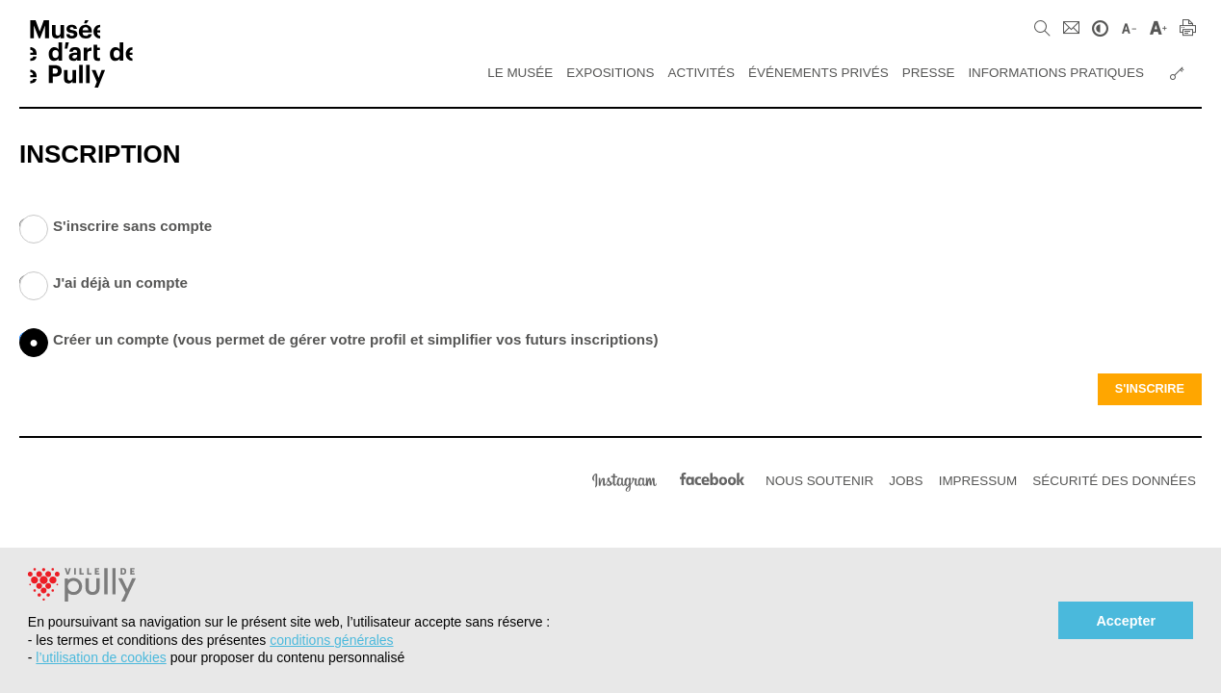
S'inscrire (1149, 388)
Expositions (610, 72)
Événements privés (818, 72)
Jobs (905, 481)
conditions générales (331, 640)
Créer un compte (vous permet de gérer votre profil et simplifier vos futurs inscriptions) (33, 342)
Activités (701, 72)
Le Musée (520, 72)
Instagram (624, 480)
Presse (928, 72)
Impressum (978, 481)
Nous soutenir (819, 481)
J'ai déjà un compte (33, 285)
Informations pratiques (1056, 72)
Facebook (712, 480)
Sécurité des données (1114, 481)
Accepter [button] (1126, 621)
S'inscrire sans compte (33, 229)
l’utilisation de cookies (101, 657)
